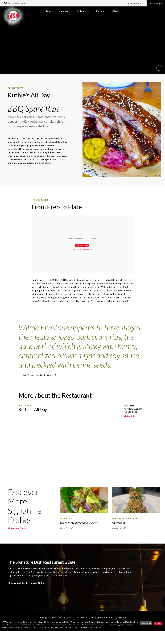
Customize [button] (146, 623)
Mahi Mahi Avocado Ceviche (79, 523)
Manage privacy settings (82, 249)
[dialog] (82, 625)
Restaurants (156, 3)
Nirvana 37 (119, 523)
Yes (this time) (82, 245)
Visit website (130, 416)
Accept (158, 623)
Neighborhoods (135, 3)
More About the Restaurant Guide (26, 583)
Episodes (100, 11)
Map (48, 11)
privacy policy (96, 627)
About (115, 11)
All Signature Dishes (17, 528)
